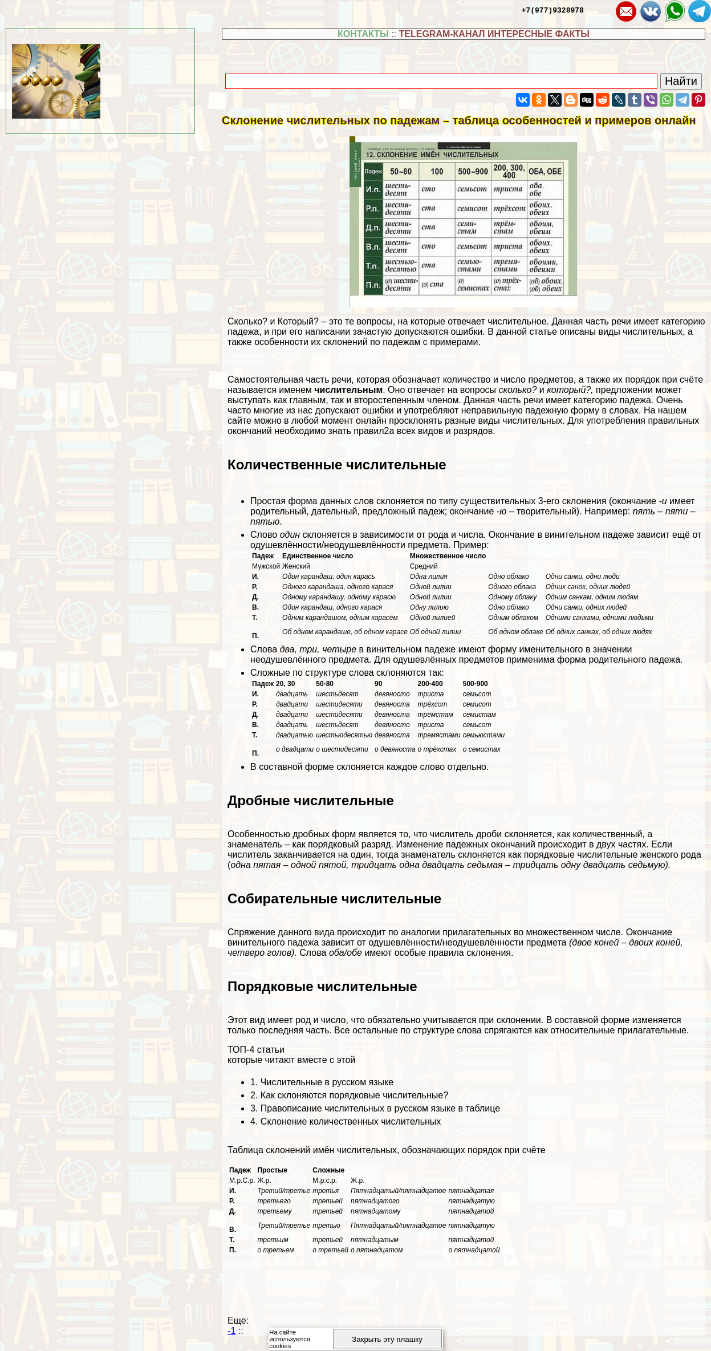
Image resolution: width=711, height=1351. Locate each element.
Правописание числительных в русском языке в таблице (380, 1108)
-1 (231, 1331)
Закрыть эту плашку (387, 1339)
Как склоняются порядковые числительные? (354, 1095)
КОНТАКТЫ (363, 34)
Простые (272, 1170)
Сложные (328, 1170)
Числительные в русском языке (327, 1082)
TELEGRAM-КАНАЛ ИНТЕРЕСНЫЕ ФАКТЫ (494, 34)
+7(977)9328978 (553, 10)
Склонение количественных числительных (351, 1121)
